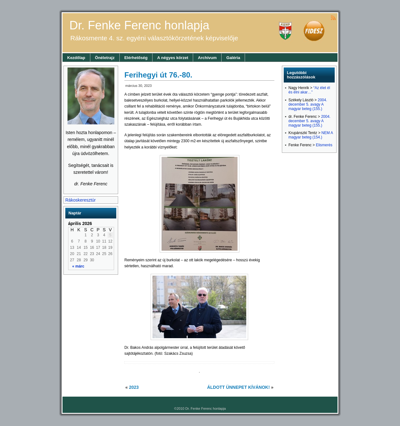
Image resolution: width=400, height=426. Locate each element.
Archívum (207, 57)
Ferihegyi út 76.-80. (158, 75)
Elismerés (324, 145)
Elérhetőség (136, 57)
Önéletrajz (105, 57)
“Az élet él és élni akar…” (309, 90)
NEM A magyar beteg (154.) (310, 135)
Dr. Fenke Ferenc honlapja (139, 25)
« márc (78, 266)
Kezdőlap (76, 57)
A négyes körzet (172, 57)
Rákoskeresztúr (80, 200)
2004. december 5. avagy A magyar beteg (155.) (307, 104)
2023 (134, 387)
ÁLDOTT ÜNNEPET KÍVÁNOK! (238, 387)
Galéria (233, 57)
